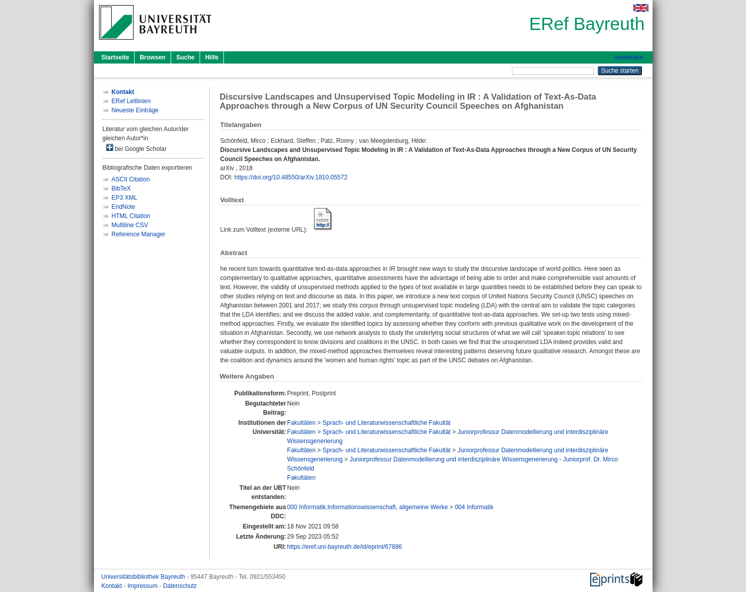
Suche (185, 57)
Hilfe (211, 57)
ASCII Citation (131, 179)
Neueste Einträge (135, 110)
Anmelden (628, 57)
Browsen (153, 57)
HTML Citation (131, 216)
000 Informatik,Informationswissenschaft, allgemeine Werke (367, 507)
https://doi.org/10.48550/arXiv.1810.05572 (291, 177)
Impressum (143, 585)
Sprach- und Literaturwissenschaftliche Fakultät (386, 422)
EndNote (124, 206)
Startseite (115, 57)
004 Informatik (474, 507)
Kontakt (113, 585)
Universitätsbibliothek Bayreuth (144, 576)
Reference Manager (139, 234)
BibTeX (121, 188)
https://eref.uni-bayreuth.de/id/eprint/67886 (344, 546)
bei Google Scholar (136, 148)
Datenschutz (180, 585)
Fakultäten (301, 422)
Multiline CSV (130, 225)
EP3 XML (125, 197)
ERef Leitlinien (131, 101)
